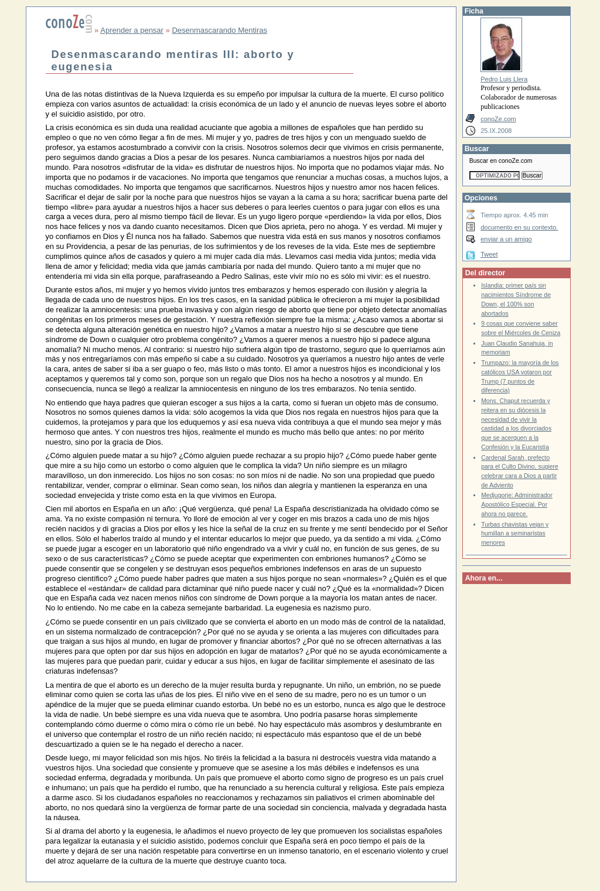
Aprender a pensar (131, 30)
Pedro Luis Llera (503, 79)
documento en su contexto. (519, 227)
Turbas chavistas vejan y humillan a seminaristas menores (514, 533)
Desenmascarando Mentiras (219, 30)
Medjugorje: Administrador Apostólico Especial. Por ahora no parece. (517, 504)
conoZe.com (498, 118)
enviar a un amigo (506, 239)
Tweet (488, 254)
